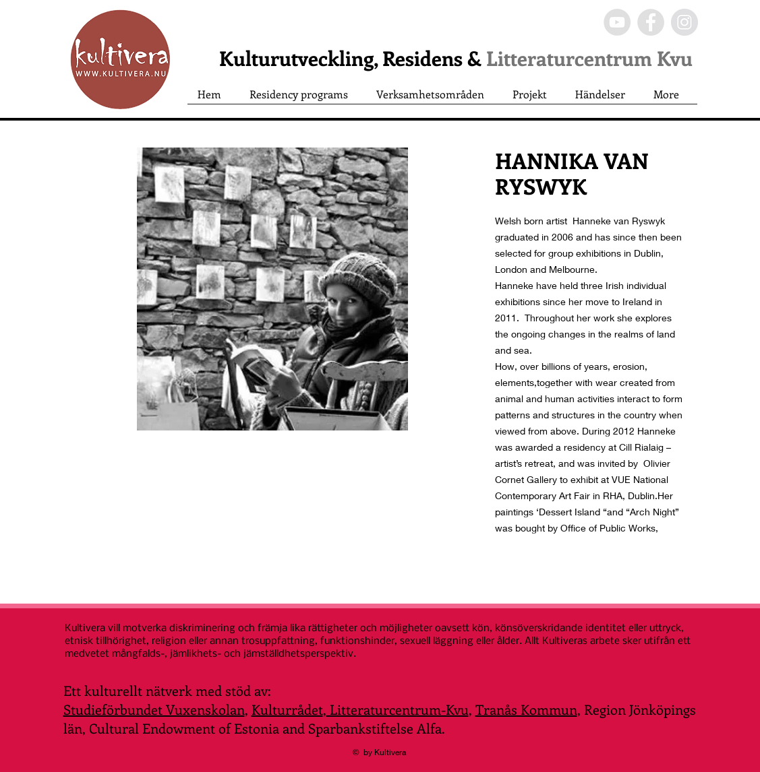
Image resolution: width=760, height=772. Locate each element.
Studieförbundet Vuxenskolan (154, 709)
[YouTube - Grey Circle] (617, 22)
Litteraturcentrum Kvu (589, 57)
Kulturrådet (287, 709)
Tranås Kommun (526, 709)
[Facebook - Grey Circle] (650, 22)
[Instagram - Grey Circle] (684, 22)
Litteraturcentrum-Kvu (397, 709)
